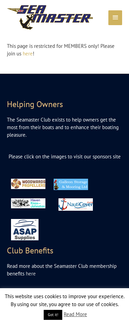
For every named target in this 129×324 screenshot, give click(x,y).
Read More (75, 314)
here (28, 53)
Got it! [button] (53, 314)
